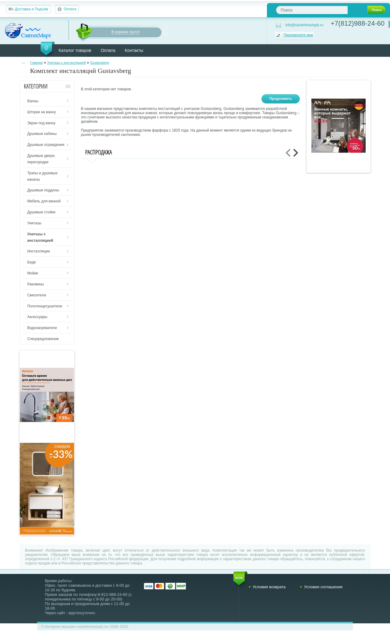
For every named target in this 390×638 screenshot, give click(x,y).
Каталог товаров (75, 50)
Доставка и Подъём (31, 9)
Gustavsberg (99, 62)
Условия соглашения (323, 587)
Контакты (134, 50)
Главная (36, 62)
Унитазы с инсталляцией (66, 62)
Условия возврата (269, 587)
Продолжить (280, 98)
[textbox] (312, 10)
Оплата (70, 9)
